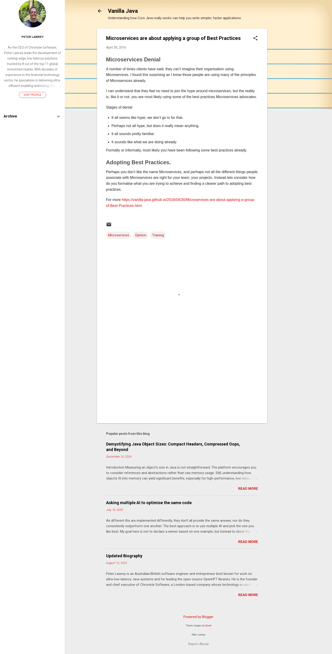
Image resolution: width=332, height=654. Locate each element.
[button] (255, 38)
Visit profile (32, 94)
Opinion (140, 235)
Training (158, 235)
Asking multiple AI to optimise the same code (149, 502)
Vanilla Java (123, 11)
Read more (248, 489)
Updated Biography (124, 555)
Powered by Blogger (198, 617)
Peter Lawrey (32, 37)
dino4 (208, 625)
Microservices (118, 235)
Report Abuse (198, 644)
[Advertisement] (285, 97)
